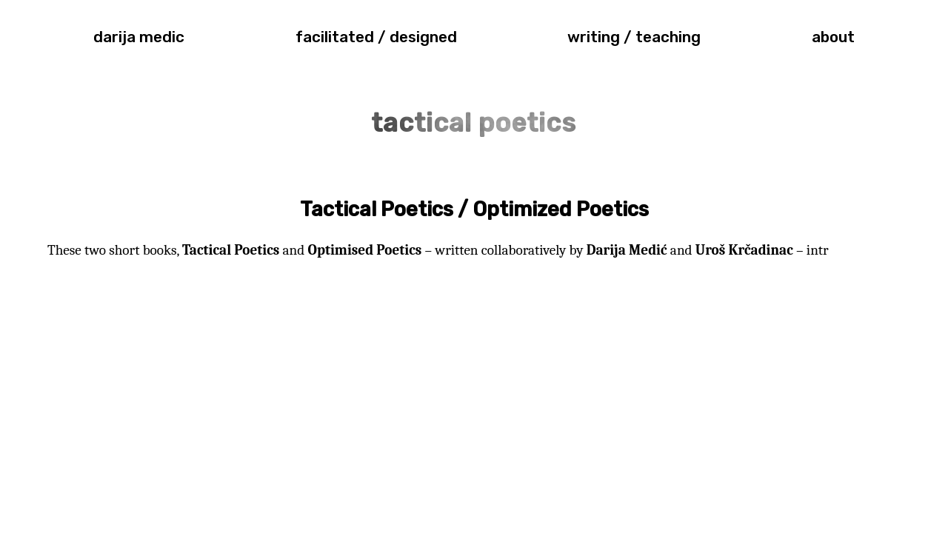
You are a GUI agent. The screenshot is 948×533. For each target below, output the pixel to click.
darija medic (138, 37)
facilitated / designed (376, 37)
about (833, 37)
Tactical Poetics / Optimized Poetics (474, 209)
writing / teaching (634, 37)
